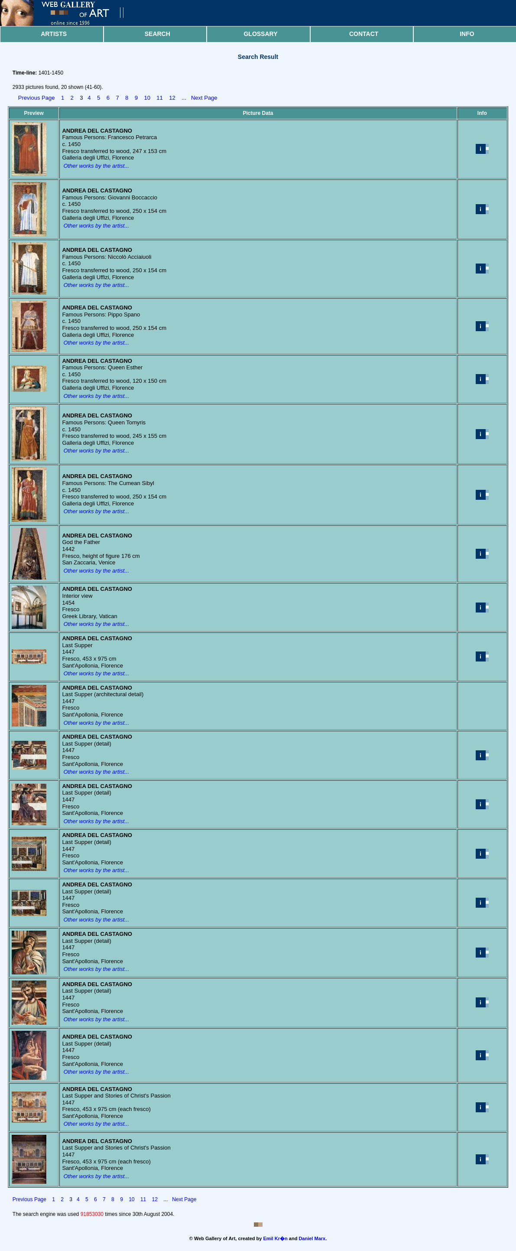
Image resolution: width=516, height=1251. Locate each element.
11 (159, 97)
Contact (363, 33)
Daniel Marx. (313, 1238)
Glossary (260, 33)
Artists (54, 33)
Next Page (204, 97)
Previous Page (36, 97)
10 (147, 97)
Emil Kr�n (275, 1238)
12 (172, 97)
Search (157, 33)
